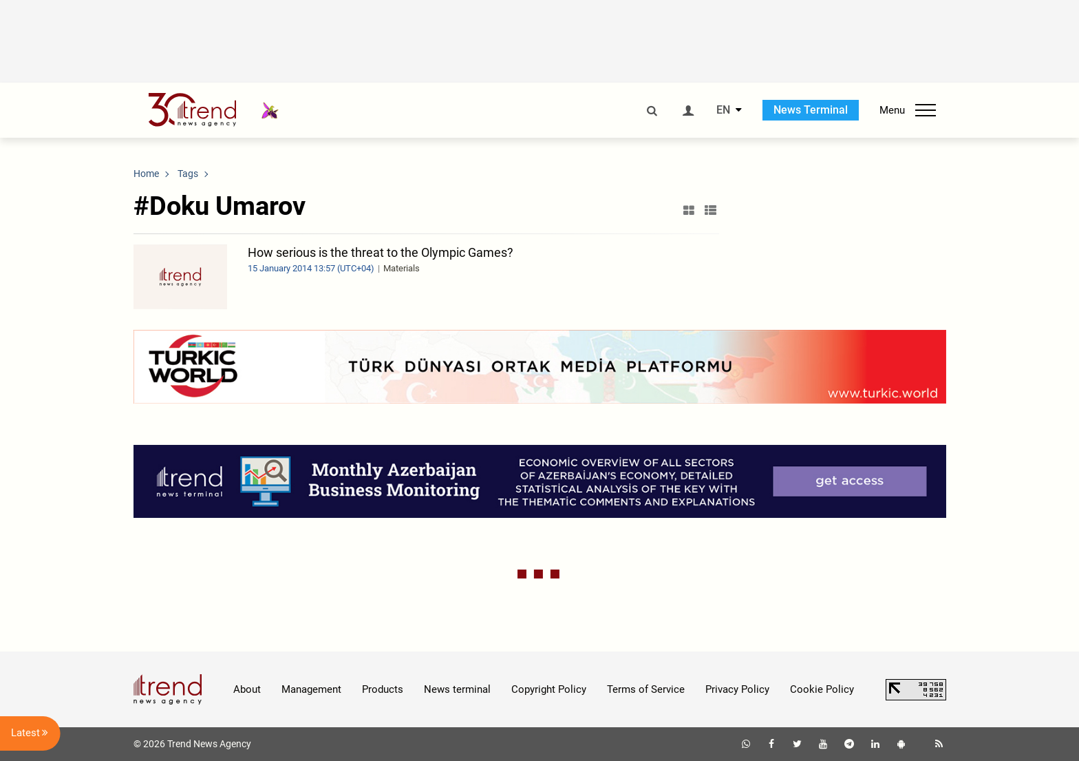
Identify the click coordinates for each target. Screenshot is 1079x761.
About (247, 689)
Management (311, 689)
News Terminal (810, 109)
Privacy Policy (737, 689)
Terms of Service (646, 689)
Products (382, 689)
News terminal (457, 689)
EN (723, 110)
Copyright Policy (548, 689)
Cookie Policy (822, 689)
